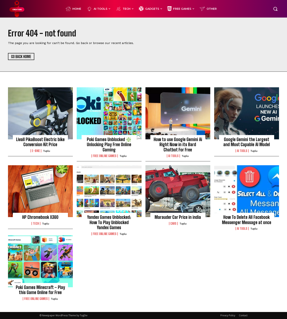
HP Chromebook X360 (40, 217)
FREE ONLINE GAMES (104, 155)
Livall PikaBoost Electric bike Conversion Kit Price (40, 142)
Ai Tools (173, 155)
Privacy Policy (227, 315)
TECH (36, 223)
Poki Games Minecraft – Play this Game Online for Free (40, 290)
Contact (243, 315)
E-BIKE (36, 150)
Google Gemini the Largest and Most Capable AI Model (246, 142)
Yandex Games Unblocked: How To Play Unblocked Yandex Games (109, 222)
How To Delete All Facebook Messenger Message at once (246, 220)
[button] (275, 8)
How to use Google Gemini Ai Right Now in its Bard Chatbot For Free (178, 144)
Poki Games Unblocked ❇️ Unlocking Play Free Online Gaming (109, 144)
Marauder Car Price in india (178, 217)
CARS (173, 223)
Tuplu (46, 150)
